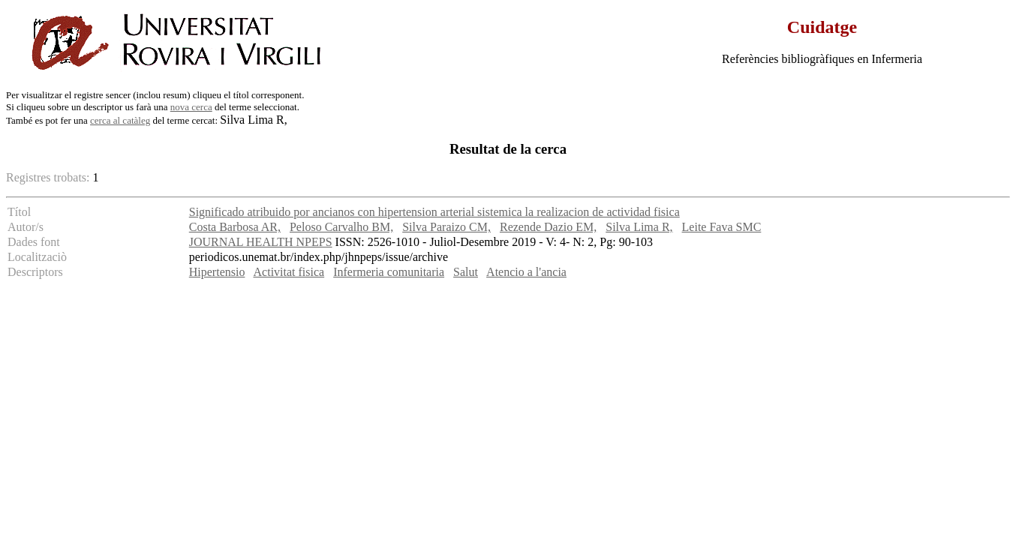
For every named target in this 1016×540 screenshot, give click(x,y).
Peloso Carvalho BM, (341, 226)
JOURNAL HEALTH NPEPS (260, 242)
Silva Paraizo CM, (446, 226)
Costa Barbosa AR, (235, 226)
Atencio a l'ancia (526, 272)
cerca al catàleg (120, 120)
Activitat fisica (289, 272)
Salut (465, 272)
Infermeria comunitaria (388, 272)
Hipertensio (217, 272)
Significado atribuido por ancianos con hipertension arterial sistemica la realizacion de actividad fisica (434, 212)
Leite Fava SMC (722, 226)
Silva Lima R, (639, 226)
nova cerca (191, 106)
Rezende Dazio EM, (548, 226)
